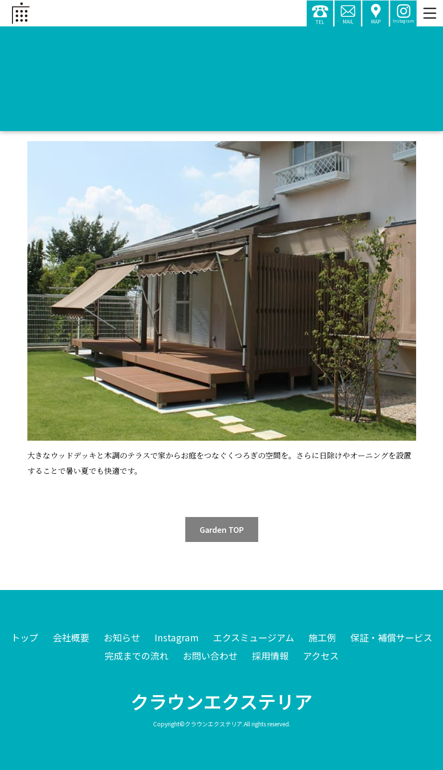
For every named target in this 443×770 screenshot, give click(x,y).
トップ (24, 637)
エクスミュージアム (253, 637)
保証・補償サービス (391, 637)
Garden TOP (222, 529)
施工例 (322, 637)
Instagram (177, 637)
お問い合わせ (210, 655)
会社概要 (71, 637)
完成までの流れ (136, 655)
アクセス (321, 655)
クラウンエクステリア (221, 701)
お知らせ (122, 637)
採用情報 (270, 655)
